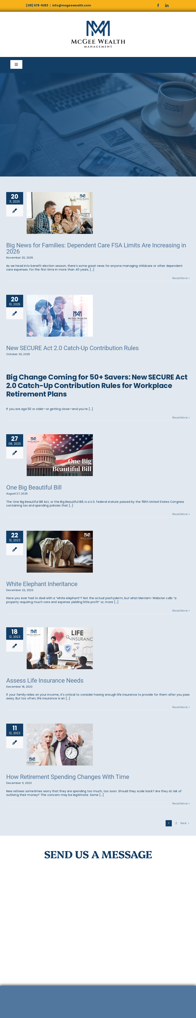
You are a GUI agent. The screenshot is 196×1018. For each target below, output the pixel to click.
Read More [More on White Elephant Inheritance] (180, 611)
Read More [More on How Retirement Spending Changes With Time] (180, 803)
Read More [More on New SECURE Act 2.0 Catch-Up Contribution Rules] (180, 418)
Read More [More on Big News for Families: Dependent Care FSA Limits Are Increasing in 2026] (180, 278)
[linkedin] (167, 5)
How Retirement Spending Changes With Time (67, 776)
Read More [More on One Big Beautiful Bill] (180, 514)
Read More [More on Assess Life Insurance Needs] (180, 707)
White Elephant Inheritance (42, 584)
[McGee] (98, 20)
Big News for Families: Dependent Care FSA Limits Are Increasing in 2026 (96, 248)
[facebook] (158, 5)
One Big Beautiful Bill (34, 487)
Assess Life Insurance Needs (44, 680)
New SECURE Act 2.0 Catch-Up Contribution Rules (72, 348)
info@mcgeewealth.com (71, 5)
